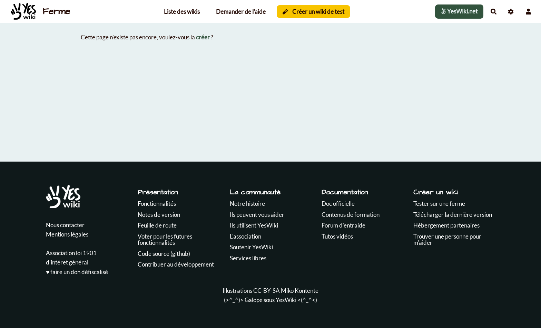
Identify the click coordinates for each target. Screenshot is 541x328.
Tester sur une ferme (439, 203)
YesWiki (286, 299)
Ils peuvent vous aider (257, 214)
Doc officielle (338, 203)
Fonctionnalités (157, 203)
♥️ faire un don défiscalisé (77, 272)
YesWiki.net (459, 11)
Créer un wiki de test (313, 11)
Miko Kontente (299, 290)
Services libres (248, 258)
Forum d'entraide (343, 225)
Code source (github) (164, 253)
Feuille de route (157, 225)
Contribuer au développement (176, 264)
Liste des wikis (182, 11)
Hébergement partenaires (446, 225)
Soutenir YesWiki (251, 247)
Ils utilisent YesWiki (254, 225)
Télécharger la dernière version (452, 214)
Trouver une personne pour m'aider (447, 240)
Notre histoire (247, 203)
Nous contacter (65, 225)
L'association (245, 236)
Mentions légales (67, 234)
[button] (528, 11)
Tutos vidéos (337, 236)
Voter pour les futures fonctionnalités (165, 240)
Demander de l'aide (241, 11)
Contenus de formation (351, 214)
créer (203, 37)
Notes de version (159, 214)
